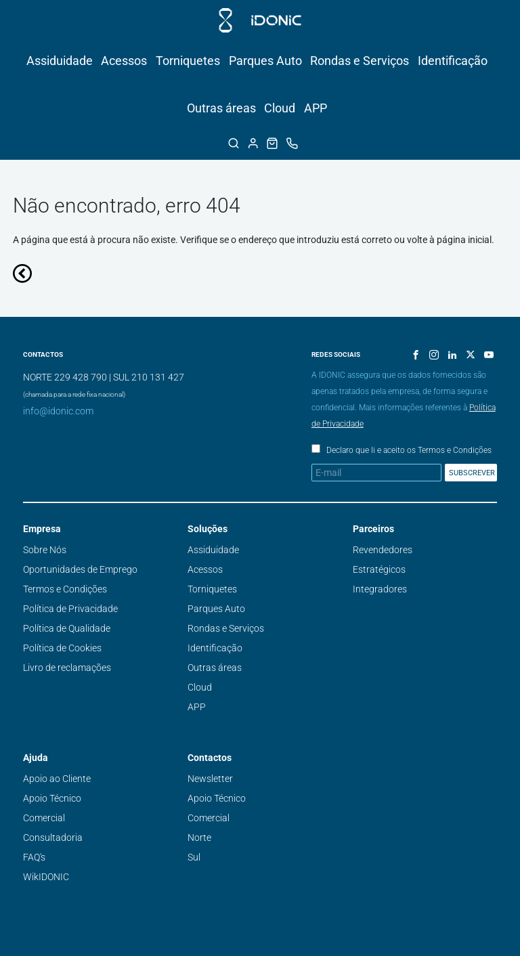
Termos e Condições (65, 589)
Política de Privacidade (70, 608)
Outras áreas (221, 108)
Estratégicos (379, 569)
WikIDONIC (46, 876)
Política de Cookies (62, 648)
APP (315, 108)
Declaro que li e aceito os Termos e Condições (409, 450)
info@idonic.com (58, 411)
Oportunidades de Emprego (80, 569)
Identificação (453, 60)
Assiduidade (59, 60)
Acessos (124, 60)
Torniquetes (188, 60)
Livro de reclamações (67, 667)
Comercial (44, 817)
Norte (199, 837)
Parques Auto (265, 60)
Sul (194, 857)
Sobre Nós (44, 549)
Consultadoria (53, 837)
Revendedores (382, 549)
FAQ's (34, 857)
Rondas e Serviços (359, 60)
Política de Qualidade (66, 628)
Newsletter (210, 778)
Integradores (380, 589)
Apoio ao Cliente (57, 778)
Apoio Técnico (52, 798)
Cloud (279, 108)
